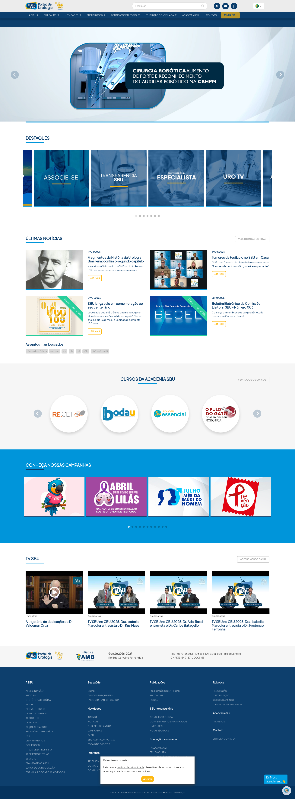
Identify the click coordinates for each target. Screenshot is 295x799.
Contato (211, 18)
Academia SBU (190, 18)
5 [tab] (151, 216)
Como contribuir (55, 713)
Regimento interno (56, 754)
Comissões (51, 745)
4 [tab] (147, 216)
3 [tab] (144, 216)
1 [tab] (136, 216)
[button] (258, 6)
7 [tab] (159, 216)
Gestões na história (56, 700)
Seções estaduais (55, 727)
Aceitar (147, 779)
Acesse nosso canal (253, 559)
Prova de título (53, 709)
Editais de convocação (58, 767)
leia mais (95, 296)
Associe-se (51, 718)
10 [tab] (162, 527)
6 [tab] (155, 216)
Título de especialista (57, 749)
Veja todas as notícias (252, 239)
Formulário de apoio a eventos (63, 772)
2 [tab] (140, 216)
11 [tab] (166, 527)
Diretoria (50, 722)
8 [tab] (155, 527)
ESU (46, 736)
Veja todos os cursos (252, 379)
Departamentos (53, 740)
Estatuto (49, 758)
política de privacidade (130, 767)
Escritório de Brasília (57, 731)
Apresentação (53, 691)
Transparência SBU (55, 763)
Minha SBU (230, 18)
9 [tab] (159, 527)
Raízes (48, 704)
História (49, 695)
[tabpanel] (176, 178)
